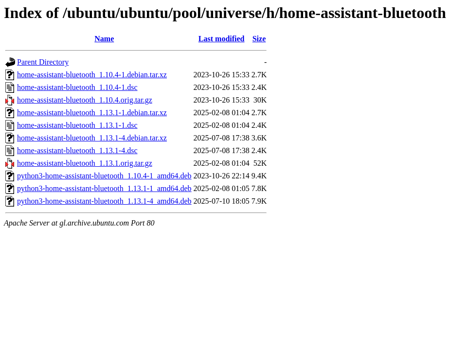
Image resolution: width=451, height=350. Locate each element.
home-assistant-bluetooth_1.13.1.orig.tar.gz (84, 163)
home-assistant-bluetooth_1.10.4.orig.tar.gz (84, 100)
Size (259, 39)
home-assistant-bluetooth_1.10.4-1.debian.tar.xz (92, 74)
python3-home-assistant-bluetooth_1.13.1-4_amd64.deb (104, 201)
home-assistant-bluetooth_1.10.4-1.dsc (77, 87)
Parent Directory (43, 62)
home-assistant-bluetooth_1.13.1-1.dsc (77, 125)
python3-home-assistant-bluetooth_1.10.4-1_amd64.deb (104, 176)
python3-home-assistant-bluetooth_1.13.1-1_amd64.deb (104, 188)
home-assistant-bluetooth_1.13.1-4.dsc (77, 150)
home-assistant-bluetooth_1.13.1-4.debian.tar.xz (92, 138)
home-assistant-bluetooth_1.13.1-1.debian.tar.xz (92, 112)
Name (104, 39)
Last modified (221, 39)
